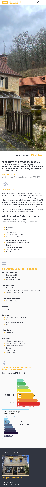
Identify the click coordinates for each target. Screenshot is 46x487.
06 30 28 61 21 (14, 484)
